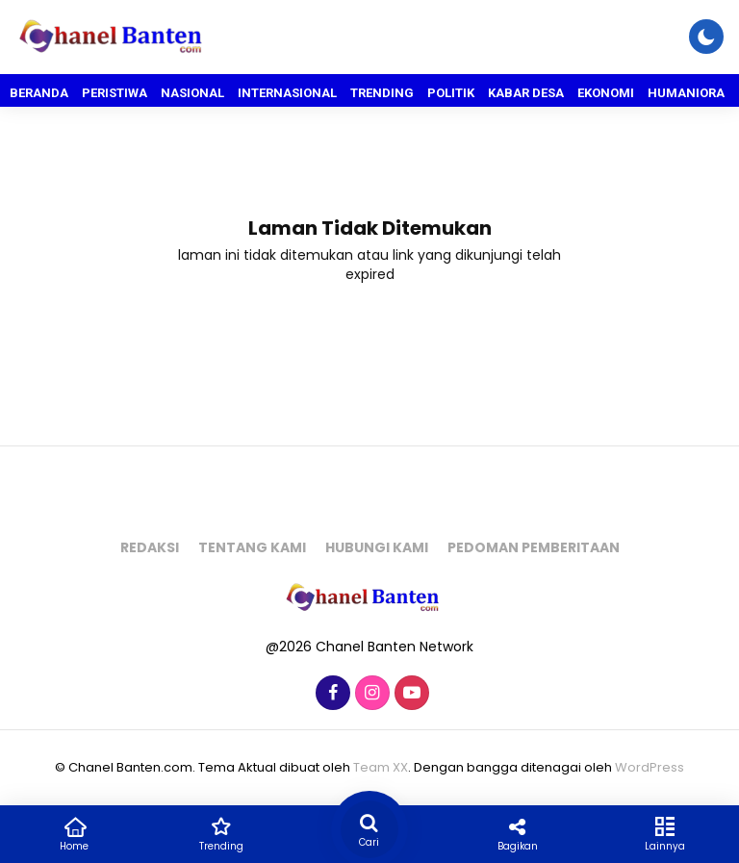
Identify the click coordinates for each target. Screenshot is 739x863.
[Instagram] (370, 693)
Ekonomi (605, 93)
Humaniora (686, 93)
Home (74, 833)
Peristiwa (114, 93)
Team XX (380, 767)
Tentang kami (252, 547)
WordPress (649, 767)
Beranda (39, 93)
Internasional (287, 93)
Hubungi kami (376, 547)
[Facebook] (330, 693)
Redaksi (149, 547)
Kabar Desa (526, 93)
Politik (450, 93)
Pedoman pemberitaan (533, 547)
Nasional (192, 93)
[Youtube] (409, 693)
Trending (382, 93)
